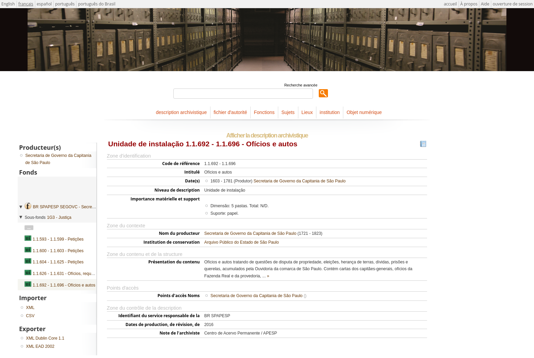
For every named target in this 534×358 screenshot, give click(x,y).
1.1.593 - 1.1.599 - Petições (58, 239)
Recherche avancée (300, 85)
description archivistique (181, 112)
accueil (450, 4)
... (29, 227)
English (8, 4)
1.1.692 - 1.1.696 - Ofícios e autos (64, 285)
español (44, 4)
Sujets (288, 112)
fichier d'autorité (230, 112)
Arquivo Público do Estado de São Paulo (241, 242)
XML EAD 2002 (40, 346)
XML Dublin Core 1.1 (45, 338)
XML (30, 307)
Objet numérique (364, 112)
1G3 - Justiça (59, 217)
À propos (468, 4)
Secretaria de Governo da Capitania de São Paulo (299, 181)
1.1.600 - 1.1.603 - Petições (58, 250)
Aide (485, 4)
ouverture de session (513, 4)
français (25, 4)
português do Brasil (96, 4)
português (65, 4)
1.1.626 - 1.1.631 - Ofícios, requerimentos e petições (81, 273)
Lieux (307, 112)
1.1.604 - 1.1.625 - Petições (58, 262)
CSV (30, 315)
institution (330, 112)
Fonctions (264, 112)
